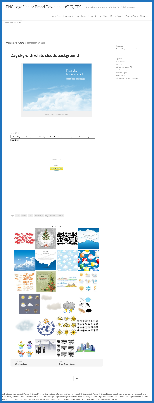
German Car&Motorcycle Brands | (95, 394)
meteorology (39, 216)
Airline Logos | (7, 394)
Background (11, 43)
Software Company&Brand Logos (127, 78)
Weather (60, 216)
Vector (22, 43)
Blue (17, 216)
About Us (144, 16)
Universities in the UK (109, 399)
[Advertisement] (77, 32)
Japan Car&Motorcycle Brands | (31, 397)
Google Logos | (112, 394)
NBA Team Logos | (31, 399)
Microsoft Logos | (49, 397)
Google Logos (120, 76)
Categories (68, 16)
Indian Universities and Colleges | (130, 394)
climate (23, 216)
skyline (52, 216)
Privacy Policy (131, 16)
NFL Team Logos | (54, 399)
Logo (83, 16)
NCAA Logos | (43, 399)
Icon (77, 16)
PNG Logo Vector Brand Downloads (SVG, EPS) (45, 7)
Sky (46, 216)
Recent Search (116, 16)
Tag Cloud (103, 16)
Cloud (30, 216)
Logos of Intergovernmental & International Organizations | (77, 397)
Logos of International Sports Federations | (114, 397)
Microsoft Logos (121, 73)
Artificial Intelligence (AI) (124, 67)
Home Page (56, 16)
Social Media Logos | (93, 399)
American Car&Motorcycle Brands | (25, 394)
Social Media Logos (122, 70)
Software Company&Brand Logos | (73, 399)
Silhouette (92, 16)
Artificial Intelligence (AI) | (73, 394)
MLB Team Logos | (17, 399)
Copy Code (14, 140)
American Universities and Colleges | (51, 394)
